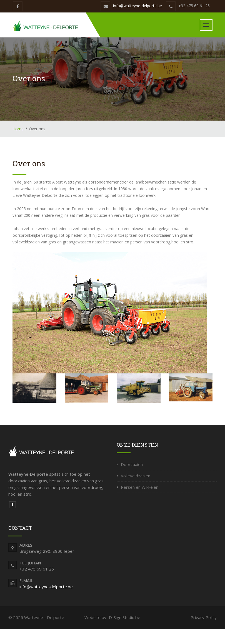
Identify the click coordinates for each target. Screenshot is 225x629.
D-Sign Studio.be (124, 617)
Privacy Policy (204, 617)
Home (18, 128)
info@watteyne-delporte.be (137, 5)
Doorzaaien (132, 464)
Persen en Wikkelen (139, 487)
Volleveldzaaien (135, 475)
